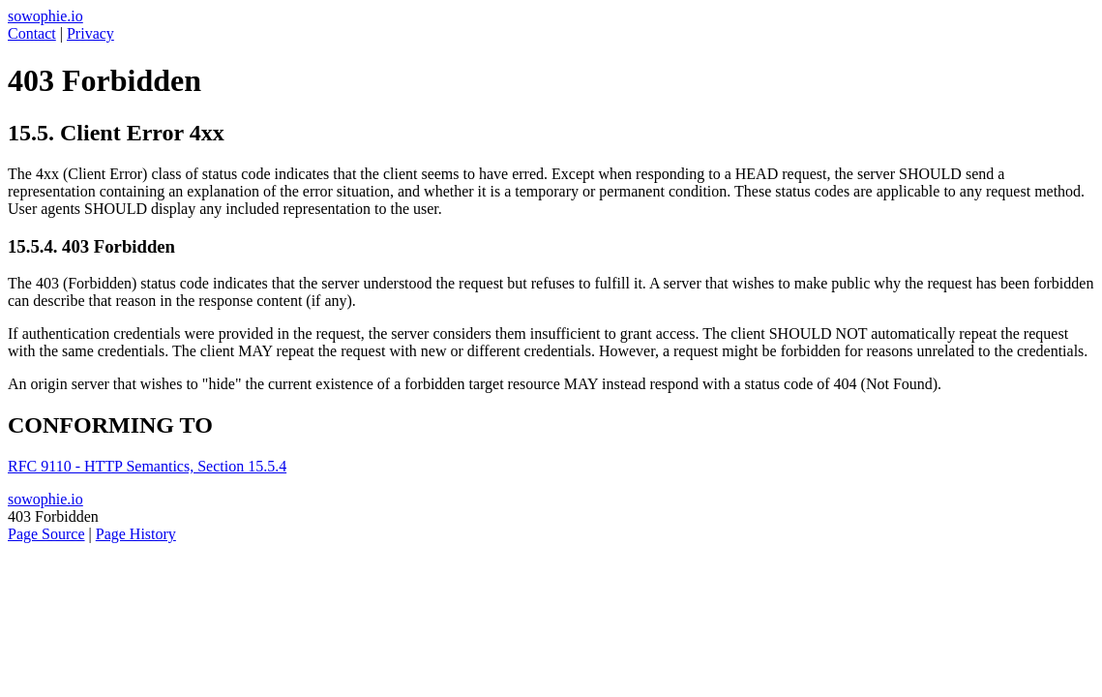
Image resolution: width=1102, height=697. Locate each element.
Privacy (90, 33)
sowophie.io (45, 16)
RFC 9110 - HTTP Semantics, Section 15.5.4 (147, 466)
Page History (136, 534)
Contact (32, 33)
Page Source (46, 534)
